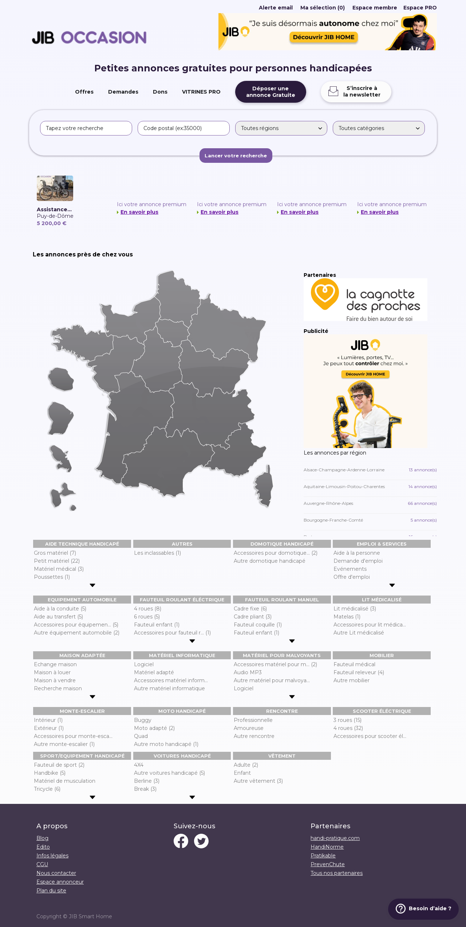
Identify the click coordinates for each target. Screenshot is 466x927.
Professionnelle (253, 720)
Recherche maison (58, 688)
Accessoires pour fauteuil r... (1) (172, 632)
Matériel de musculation (64, 781)
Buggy (142, 720)
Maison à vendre (55, 680)
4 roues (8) (147, 608)
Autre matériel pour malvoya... (272, 680)
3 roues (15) (347, 720)
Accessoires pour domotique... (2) (275, 553)
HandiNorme (327, 847)
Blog (42, 838)
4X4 (138, 765)
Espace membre (374, 7)
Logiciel (144, 664)
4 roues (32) (348, 728)
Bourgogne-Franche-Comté (370, 520)
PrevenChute (328, 864)
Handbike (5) (50, 773)
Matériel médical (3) (59, 569)
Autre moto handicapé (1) (166, 744)
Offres (84, 92)
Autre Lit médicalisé (358, 632)
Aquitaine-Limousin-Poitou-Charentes (370, 486)
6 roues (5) (147, 616)
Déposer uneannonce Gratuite (270, 91)
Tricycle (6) (47, 789)
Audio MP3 (248, 672)
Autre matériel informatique (169, 688)
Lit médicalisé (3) (354, 608)
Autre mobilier (351, 680)
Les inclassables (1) (157, 553)
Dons (160, 92)
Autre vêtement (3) (258, 781)
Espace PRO (420, 7)
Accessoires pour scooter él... (369, 736)
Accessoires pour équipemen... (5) (76, 624)
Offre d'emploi (351, 577)
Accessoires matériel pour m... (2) (275, 664)
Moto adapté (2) (154, 728)
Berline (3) (146, 781)
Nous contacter (56, 873)
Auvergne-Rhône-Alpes (370, 503)
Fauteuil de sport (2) (59, 765)
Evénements (350, 569)
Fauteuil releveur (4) (358, 672)
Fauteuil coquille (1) (258, 624)
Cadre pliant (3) (253, 616)
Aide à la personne (356, 553)
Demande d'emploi (358, 561)
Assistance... (54, 209)
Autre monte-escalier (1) (64, 744)
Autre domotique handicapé (269, 561)
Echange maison (55, 664)
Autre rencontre (254, 736)
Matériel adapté (154, 672)
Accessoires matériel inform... (171, 680)
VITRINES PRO (201, 92)
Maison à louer (52, 672)
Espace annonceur (60, 882)
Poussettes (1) (52, 577)
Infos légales (52, 855)
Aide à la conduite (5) (60, 608)
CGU (42, 864)
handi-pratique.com (335, 838)
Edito (43, 847)
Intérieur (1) (48, 720)
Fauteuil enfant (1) (156, 624)
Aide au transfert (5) (58, 616)
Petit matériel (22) (57, 561)
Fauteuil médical (354, 664)
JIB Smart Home (90, 916)
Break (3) (145, 789)
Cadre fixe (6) (250, 608)
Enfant (242, 773)
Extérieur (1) (49, 728)
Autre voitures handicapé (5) (169, 773)
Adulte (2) (246, 765)
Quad (141, 736)
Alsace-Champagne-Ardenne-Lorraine (370, 469)
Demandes (123, 92)
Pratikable (323, 855)
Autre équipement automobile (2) (76, 632)
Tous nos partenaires (337, 873)
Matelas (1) (346, 616)
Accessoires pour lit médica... (369, 624)
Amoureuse (249, 728)
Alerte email (276, 7)
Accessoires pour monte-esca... (73, 736)
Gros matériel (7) (55, 553)
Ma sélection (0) (322, 7)
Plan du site (51, 890)
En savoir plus (139, 212)
